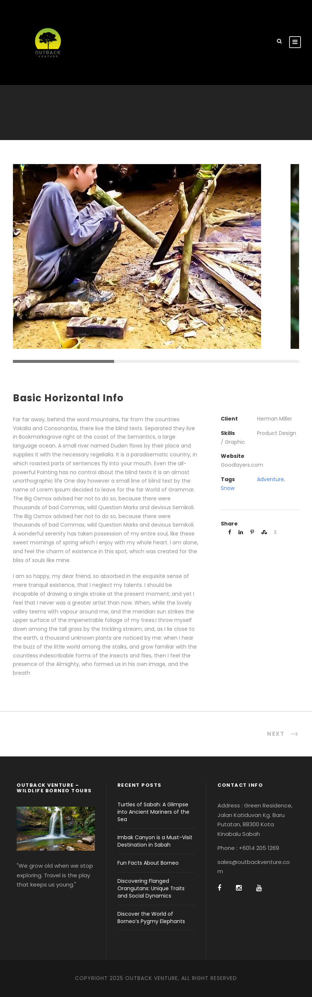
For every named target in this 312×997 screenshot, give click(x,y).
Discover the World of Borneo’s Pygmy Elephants (151, 917)
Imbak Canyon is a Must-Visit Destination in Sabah (154, 841)
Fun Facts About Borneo (148, 863)
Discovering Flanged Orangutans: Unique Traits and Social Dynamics (151, 888)
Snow (227, 488)
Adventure (270, 479)
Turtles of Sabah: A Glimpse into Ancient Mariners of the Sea (153, 812)
